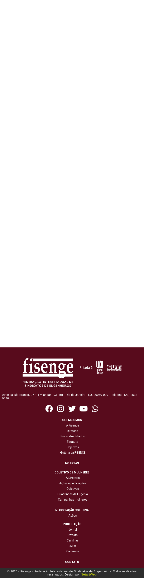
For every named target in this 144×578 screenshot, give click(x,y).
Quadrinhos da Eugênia (72, 494)
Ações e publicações (72, 483)
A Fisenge (72, 425)
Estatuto (72, 441)
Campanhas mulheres (72, 499)
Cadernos (72, 551)
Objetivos (72, 447)
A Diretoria (72, 478)
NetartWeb (89, 574)
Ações (72, 515)
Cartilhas (72, 540)
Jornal (72, 529)
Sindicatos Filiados (72, 436)
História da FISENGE (72, 452)
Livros (73, 546)
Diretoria (72, 431)
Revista (73, 535)
